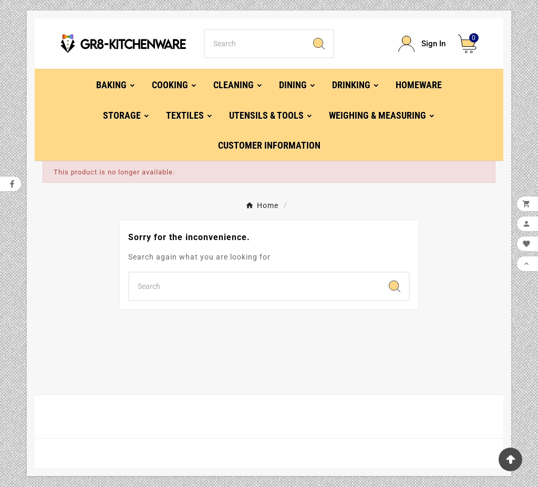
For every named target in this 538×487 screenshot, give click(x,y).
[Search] (254, 43)
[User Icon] (421, 44)
